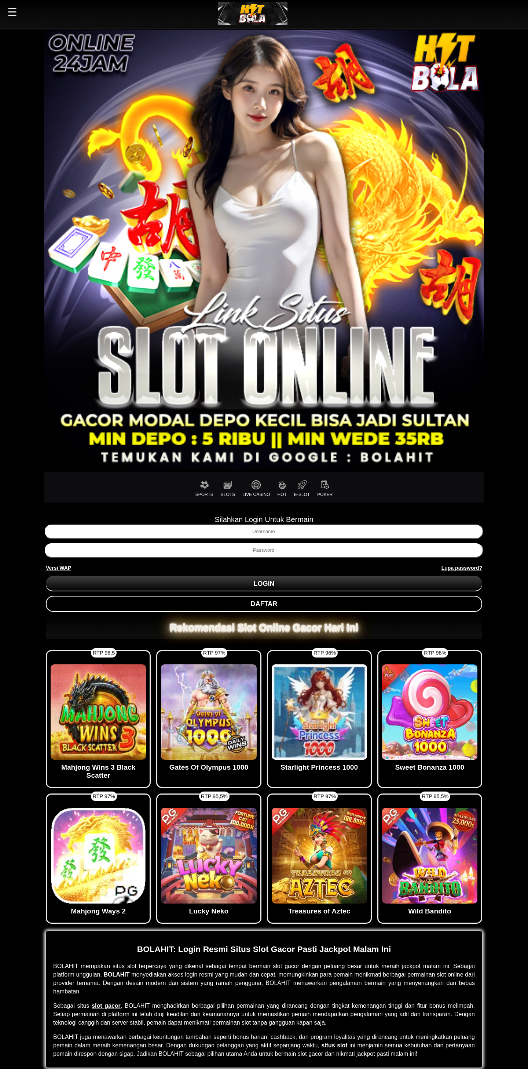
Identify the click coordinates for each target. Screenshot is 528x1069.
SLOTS (228, 488)
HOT (282, 488)
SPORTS (204, 488)
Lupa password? (461, 568)
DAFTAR (264, 604)
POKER (325, 488)
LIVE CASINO (256, 488)
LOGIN (264, 583)
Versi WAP (58, 568)
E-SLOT (302, 488)
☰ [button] (12, 12)
